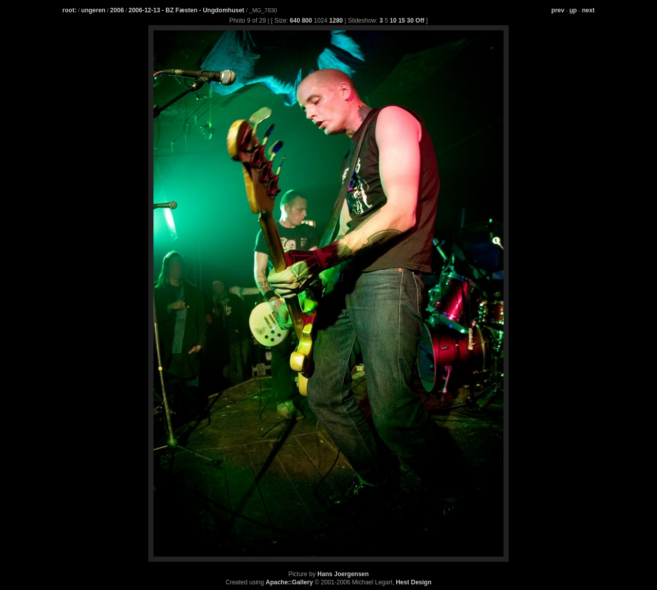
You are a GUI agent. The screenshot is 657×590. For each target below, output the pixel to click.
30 (410, 20)
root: (69, 10)
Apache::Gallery (289, 582)
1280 (336, 20)
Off (419, 20)
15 (401, 20)
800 (307, 20)
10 (393, 20)
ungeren (93, 10)
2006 (117, 10)
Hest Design (413, 582)
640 (295, 20)
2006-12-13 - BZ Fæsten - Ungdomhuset (187, 10)
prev (557, 10)
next (588, 10)
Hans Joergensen (343, 574)
